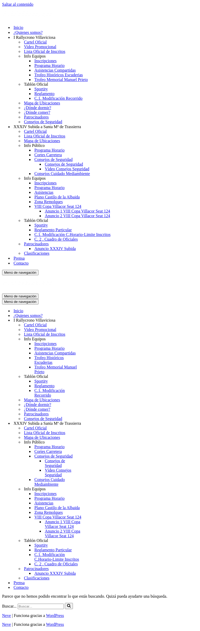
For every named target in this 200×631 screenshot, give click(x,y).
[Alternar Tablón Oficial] (93, 376)
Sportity (41, 89)
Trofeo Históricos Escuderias (58, 75)
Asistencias (43, 192)
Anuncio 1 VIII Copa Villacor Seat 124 (77, 211)
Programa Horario (49, 65)
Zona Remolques (48, 201)
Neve (6, 615)
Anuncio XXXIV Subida (55, 248)
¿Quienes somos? (28, 32)
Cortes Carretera (48, 155)
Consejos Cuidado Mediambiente (62, 173)
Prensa (19, 258)
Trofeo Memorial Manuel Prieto (61, 79)
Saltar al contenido (17, 4)
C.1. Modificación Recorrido (58, 98)
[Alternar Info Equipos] (93, 339)
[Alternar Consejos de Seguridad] (93, 456)
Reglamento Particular (53, 230)
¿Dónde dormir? (37, 107)
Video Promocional (40, 47)
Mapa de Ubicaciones (42, 103)
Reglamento (44, 93)
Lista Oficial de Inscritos (44, 51)
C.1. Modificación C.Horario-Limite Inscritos (72, 234)
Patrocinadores (36, 117)
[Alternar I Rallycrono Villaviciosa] (93, 320)
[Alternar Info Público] (93, 442)
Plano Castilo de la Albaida (57, 197)
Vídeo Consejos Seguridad (67, 169)
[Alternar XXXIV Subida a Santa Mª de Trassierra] (93, 423)
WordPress (55, 615)
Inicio (18, 27)
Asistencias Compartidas (55, 70)
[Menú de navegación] (20, 272)
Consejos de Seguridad (43, 122)
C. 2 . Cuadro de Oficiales (56, 239)
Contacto (21, 263)
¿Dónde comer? (37, 112)
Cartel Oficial (35, 42)
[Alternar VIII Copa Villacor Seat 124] (93, 517)
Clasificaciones (36, 253)
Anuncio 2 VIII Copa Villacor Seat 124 (77, 216)
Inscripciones (45, 61)
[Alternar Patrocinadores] (93, 569)
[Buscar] (41, 606)
